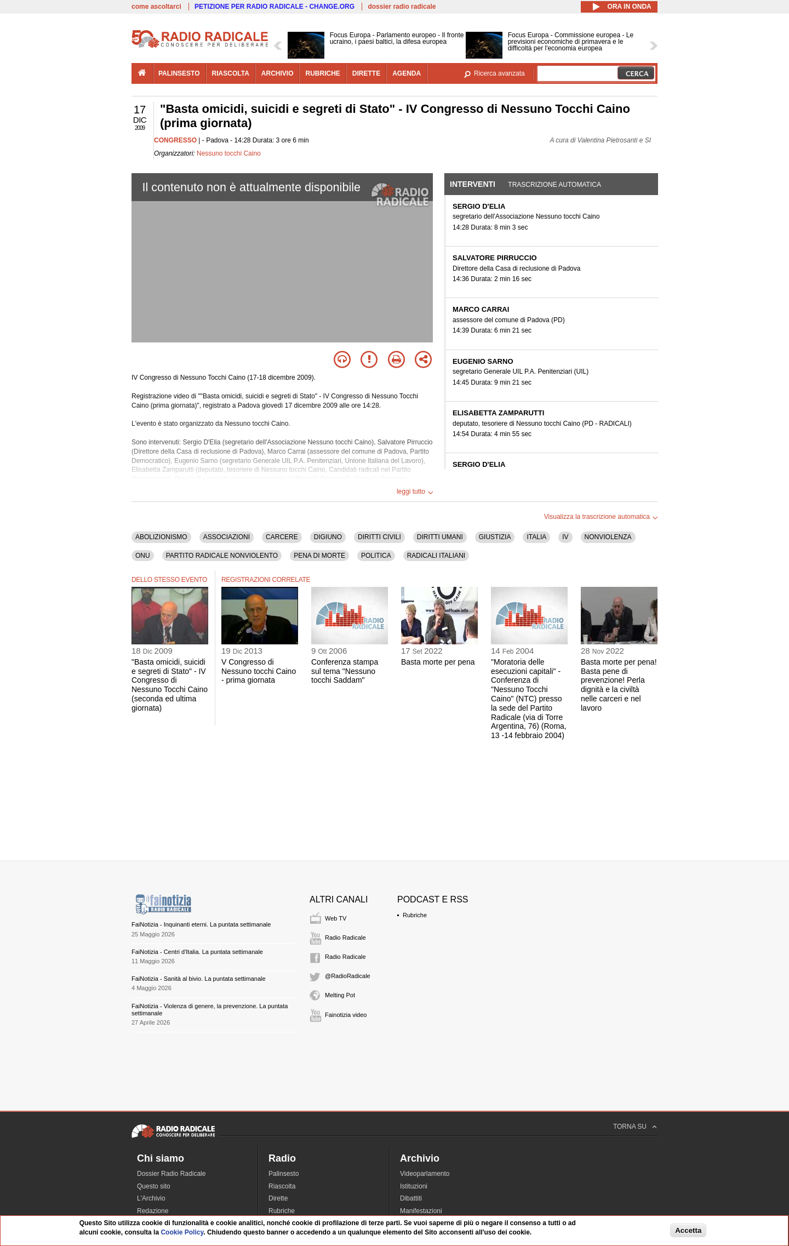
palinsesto (179, 73)
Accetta (688, 1230)
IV (565, 537)
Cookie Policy (182, 1232)
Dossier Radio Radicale (171, 1174)
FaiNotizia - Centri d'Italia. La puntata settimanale (197, 951)
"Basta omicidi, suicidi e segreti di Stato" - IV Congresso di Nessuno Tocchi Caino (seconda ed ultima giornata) (170, 685)
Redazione (152, 1211)
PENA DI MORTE (319, 555)
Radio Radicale (345, 937)
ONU (142, 555)
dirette (366, 73)
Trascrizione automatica (554, 184)
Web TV (335, 918)
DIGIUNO (328, 537)
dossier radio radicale (402, 6)
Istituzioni (413, 1186)
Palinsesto (283, 1174)
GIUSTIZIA (495, 537)
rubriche (322, 73)
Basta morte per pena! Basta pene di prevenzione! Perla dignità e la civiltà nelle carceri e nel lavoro (619, 685)
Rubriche (415, 915)
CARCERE (282, 537)
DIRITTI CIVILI (379, 537)
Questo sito (153, 1186)
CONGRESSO (175, 140)
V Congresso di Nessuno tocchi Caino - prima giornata (258, 671)
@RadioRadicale (347, 976)
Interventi (472, 184)
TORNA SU (630, 1126)
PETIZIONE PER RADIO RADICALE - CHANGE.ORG (275, 6)
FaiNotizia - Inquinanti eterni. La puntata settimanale (201, 924)
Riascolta (281, 1186)
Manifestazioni (421, 1211)
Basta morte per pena (438, 662)
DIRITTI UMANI (440, 537)
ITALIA (536, 537)
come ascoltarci (156, 6)
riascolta (230, 73)
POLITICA (376, 555)
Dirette (278, 1198)
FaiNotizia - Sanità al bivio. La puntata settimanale (199, 978)
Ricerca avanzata (499, 73)
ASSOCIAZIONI (226, 537)
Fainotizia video (346, 1014)
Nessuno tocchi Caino (229, 153)
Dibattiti (411, 1198)
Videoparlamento (425, 1174)
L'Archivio (151, 1198)
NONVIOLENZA (608, 537)
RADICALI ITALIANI (436, 555)
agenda (406, 73)
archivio (277, 73)
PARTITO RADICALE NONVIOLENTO (222, 555)
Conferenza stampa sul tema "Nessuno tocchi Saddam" (344, 671)
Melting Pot (340, 995)
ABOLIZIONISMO (161, 537)
